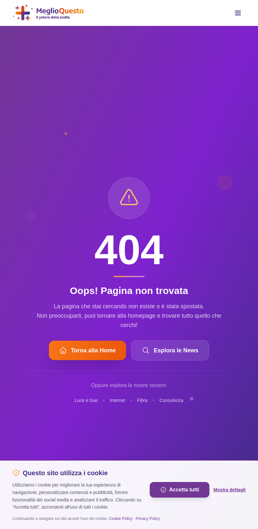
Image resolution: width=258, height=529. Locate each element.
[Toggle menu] (238, 13)
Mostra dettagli (229, 489)
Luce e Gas (86, 400)
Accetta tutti (179, 490)
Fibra (142, 400)
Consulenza (171, 400)
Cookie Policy (121, 518)
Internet (117, 400)
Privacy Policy (148, 518)
